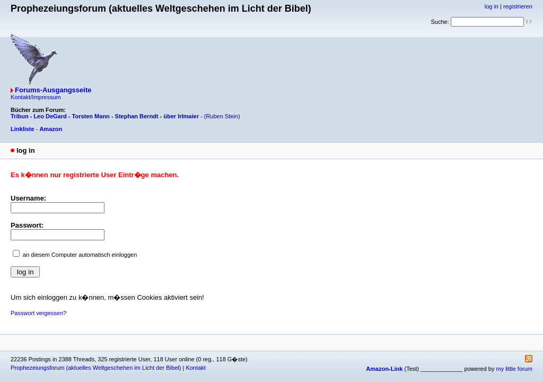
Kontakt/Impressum (36, 97)
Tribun (20, 116)
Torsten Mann (91, 116)
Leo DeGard (49, 116)
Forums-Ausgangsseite (53, 90)
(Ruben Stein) (222, 116)
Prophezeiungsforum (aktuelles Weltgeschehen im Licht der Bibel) (96, 367)
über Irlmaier (181, 116)
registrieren (517, 6)
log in (491, 6)
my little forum (514, 369)
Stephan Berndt (137, 116)
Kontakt (195, 367)
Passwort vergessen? (38, 313)
